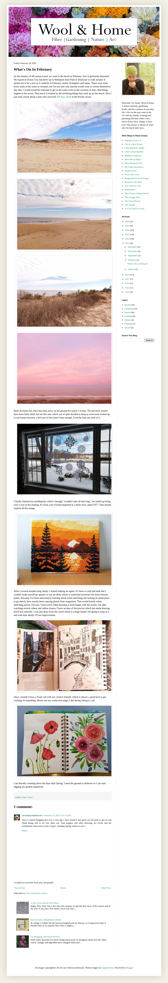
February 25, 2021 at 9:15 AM (57, 815)
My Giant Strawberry (133, 167)
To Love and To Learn (134, 208)
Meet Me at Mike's (132, 159)
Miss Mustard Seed (133, 163)
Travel (30, 797)
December (133, 247)
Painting (128, 323)
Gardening (129, 308)
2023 (127, 234)
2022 (127, 238)
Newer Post (20, 888)
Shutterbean (129, 189)
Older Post (106, 888)
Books (127, 305)
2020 (127, 274)
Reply (24, 830)
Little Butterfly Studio (134, 148)
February (132, 260)
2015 (127, 287)
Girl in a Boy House (133, 144)
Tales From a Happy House (136, 193)
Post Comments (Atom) (36, 893)
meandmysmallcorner (32, 815)
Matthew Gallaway (132, 155)
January (131, 269)
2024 (127, 230)
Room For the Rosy (133, 182)
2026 (127, 221)
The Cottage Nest (132, 197)
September (133, 255)
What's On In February (137, 263)
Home (23, 797)
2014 (127, 292)
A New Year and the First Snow (45, 903)
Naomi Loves (130, 170)
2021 (127, 243)
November (133, 251)
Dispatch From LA (132, 140)
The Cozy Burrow (132, 201)
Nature (127, 320)
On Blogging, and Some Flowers (45, 936)
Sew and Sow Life (132, 185)
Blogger (129, 967)
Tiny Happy (129, 204)
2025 (127, 225)
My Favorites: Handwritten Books (46, 919)
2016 (127, 283)
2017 (127, 279)
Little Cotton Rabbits (133, 151)
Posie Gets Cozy (131, 174)
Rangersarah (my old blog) (136, 178)
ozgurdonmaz (107, 967)
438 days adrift (63, 96)
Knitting (128, 316)
